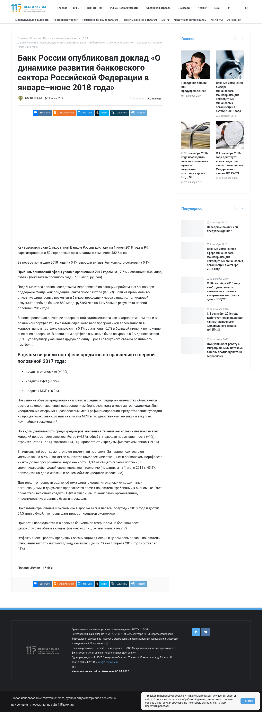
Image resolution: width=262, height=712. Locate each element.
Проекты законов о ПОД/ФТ (139, 19)
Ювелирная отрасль (158, 7)
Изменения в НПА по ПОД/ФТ (100, 19)
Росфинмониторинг (65, 19)
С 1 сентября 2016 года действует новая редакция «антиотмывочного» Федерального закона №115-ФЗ (225, 321)
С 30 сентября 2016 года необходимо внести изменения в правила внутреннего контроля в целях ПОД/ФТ (223, 291)
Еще (217, 7)
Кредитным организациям (190, 19)
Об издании (234, 19)
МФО (76, 7)
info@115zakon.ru (107, 662)
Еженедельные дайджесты (32, 19)
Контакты (217, 19)
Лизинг (202, 7)
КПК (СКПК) (94, 7)
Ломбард (184, 7)
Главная (62, 7)
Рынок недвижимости (124, 7)
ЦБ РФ (165, 19)
